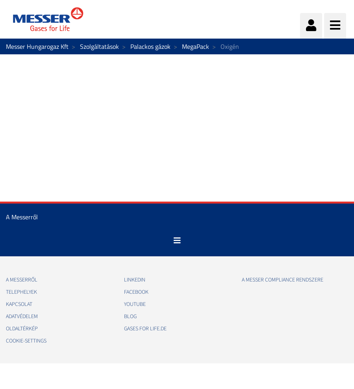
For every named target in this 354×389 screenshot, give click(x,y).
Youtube (135, 304)
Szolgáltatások (99, 46)
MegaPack (195, 46)
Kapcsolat (19, 304)
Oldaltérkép (22, 329)
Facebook (136, 292)
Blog (130, 316)
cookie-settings (26, 341)
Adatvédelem (22, 316)
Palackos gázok (150, 46)
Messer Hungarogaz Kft (37, 46)
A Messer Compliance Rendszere (282, 280)
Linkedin (134, 280)
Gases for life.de (145, 329)
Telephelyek (21, 292)
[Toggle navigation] (177, 240)
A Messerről (21, 280)
